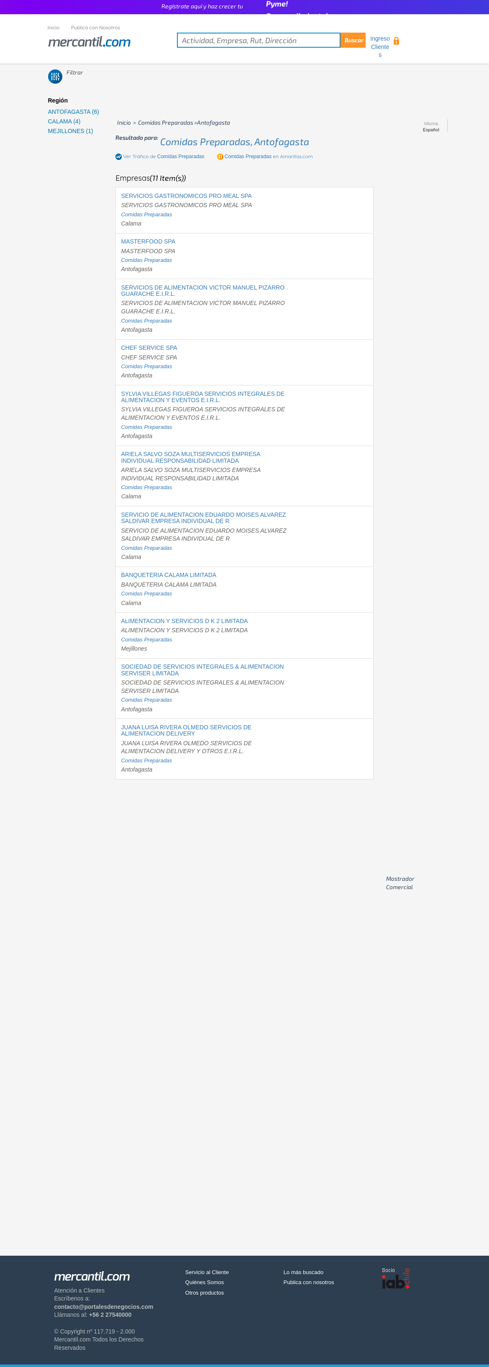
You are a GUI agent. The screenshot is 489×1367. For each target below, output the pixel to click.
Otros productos (204, 1293)
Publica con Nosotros (95, 27)
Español (431, 130)
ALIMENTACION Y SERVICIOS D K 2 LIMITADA (184, 621)
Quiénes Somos (204, 1282)
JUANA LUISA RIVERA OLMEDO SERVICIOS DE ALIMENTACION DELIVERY (186, 730)
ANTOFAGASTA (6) (73, 111)
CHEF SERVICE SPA (149, 347)
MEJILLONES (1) (70, 131)
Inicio (54, 27)
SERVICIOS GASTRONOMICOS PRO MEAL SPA (186, 195)
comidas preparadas (146, 214)
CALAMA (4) (64, 121)
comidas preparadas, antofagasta (234, 141)
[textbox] (271, 40)
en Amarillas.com (269, 156)
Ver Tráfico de (163, 156)
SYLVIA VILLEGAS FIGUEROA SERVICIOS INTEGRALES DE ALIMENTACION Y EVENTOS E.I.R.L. (202, 396)
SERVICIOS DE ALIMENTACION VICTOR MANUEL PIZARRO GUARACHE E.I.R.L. (202, 290)
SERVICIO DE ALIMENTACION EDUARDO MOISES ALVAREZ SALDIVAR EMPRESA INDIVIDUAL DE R (203, 517)
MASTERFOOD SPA (148, 241)
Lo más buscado (303, 1272)
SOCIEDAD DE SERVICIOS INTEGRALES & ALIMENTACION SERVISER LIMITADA (202, 669)
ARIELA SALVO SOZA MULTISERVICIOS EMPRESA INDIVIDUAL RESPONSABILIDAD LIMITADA (190, 457)
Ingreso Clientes (380, 46)
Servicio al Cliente (207, 1272)
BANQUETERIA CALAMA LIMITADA (168, 575)
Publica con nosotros (309, 1282)
